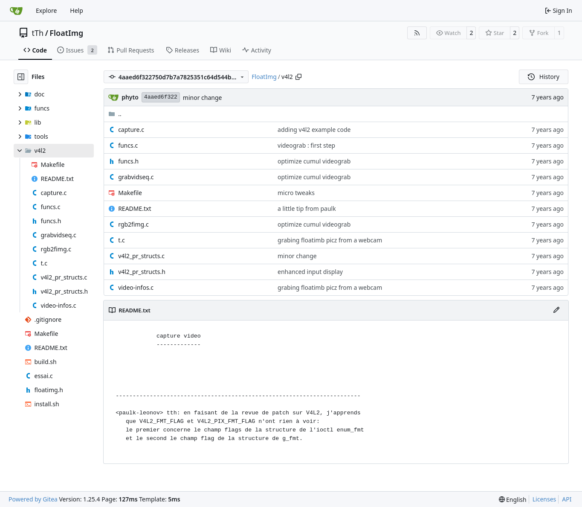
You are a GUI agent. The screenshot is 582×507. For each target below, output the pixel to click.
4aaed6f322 (160, 97)
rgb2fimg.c (133, 224)
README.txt (134, 208)
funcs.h (128, 161)
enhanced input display (310, 272)
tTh (38, 33)
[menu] (513, 499)
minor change (202, 97)
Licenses (544, 499)
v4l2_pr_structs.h (141, 272)
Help (76, 10)
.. (115, 114)
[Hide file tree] (21, 77)
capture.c (131, 129)
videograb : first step (306, 145)
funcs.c (128, 145)
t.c (121, 240)
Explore (46, 10)
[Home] (16, 10)
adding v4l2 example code (314, 129)
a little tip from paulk (307, 208)
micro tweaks (296, 193)
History (543, 77)
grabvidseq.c (135, 177)
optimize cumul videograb (314, 161)
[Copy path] (298, 77)
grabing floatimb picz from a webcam (330, 240)
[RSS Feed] (417, 32)
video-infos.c (135, 287)
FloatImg (66, 33)
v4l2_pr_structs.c (141, 256)
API (566, 499)
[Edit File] (556, 310)
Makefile (130, 193)
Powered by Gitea (33, 499)
